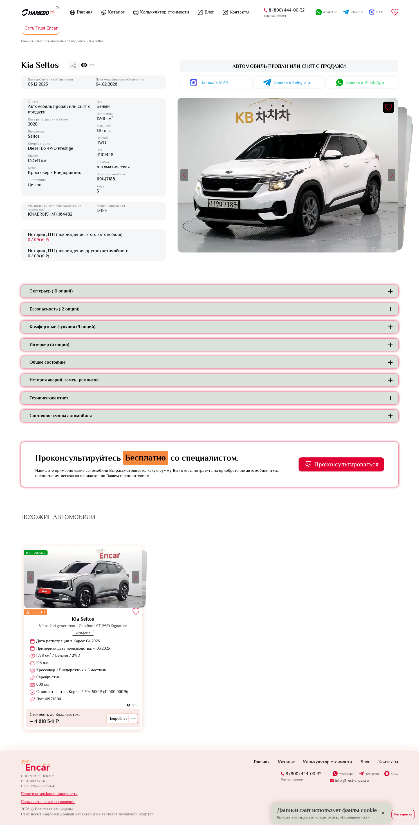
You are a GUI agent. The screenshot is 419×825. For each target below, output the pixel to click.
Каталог (116, 12)
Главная (85, 12)
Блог (209, 12)
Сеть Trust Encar (41, 28)
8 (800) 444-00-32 (286, 10)
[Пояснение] (57, 7)
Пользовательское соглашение (48, 801)
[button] (184, 175)
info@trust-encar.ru (352, 780)
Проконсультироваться (346, 464)
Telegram (356, 12)
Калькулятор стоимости (164, 12)
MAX (379, 12)
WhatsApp (330, 12)
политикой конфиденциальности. (344, 817)
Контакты (239, 12)
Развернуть (403, 814)
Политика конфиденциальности (49, 794)
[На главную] (38, 12)
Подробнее (122, 718)
